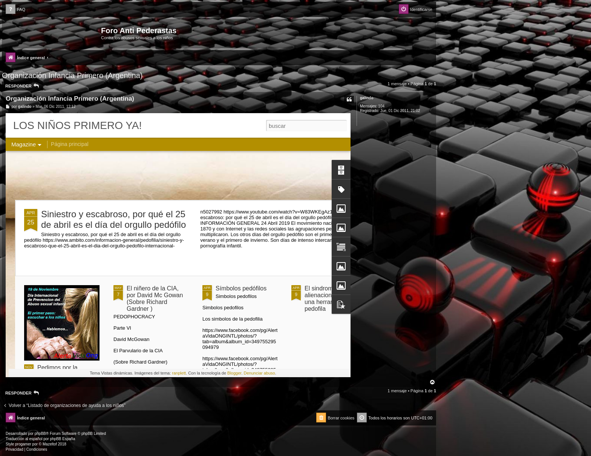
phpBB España (62, 439)
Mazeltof (50, 444)
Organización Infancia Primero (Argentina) (72, 75)
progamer (23, 444)
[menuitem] (15, 9)
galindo (367, 98)
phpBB (40, 433)
